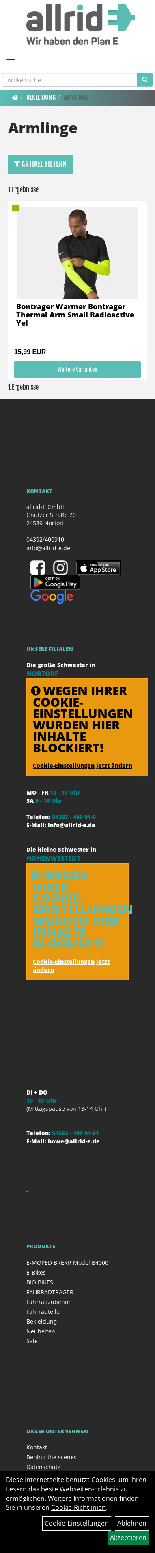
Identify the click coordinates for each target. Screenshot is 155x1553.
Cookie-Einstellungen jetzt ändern (82, 765)
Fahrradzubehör (48, 1302)
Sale (32, 1341)
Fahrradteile (43, 1311)
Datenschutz (43, 1467)
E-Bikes (36, 1272)
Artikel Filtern (40, 163)
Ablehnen (131, 1523)
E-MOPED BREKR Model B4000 (67, 1263)
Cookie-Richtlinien (78, 1507)
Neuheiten (40, 1331)
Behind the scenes (51, 1457)
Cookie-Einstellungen (77, 1523)
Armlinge (76, 97)
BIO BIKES (39, 1282)
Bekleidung (41, 97)
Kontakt (36, 1447)
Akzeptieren (128, 1537)
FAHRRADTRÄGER (49, 1292)
